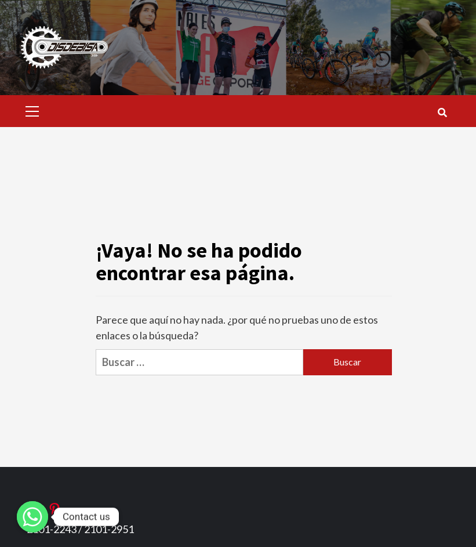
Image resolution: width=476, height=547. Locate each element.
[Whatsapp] (32, 516)
